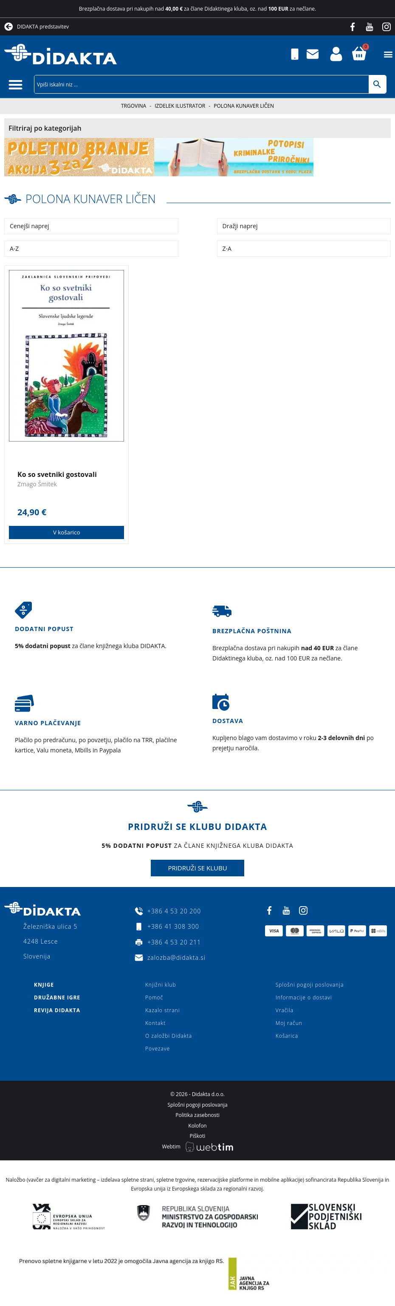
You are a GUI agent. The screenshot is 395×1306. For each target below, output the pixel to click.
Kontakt (155, 1023)
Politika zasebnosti (197, 1115)
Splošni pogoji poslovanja (310, 984)
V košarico (66, 532)
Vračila (284, 1010)
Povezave (157, 1048)
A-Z (14, 248)
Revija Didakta (57, 1010)
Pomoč (154, 997)
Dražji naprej (240, 225)
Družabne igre (57, 997)
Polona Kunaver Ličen (93, 198)
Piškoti (198, 1136)
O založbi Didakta (168, 1035)
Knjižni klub (160, 984)
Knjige (44, 984)
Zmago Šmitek (37, 483)
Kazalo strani (162, 1010)
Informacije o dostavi (304, 997)
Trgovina (133, 105)
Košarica (287, 1035)
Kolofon (197, 1125)
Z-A (227, 248)
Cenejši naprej (29, 225)
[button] (388, 54)
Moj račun (289, 1023)
